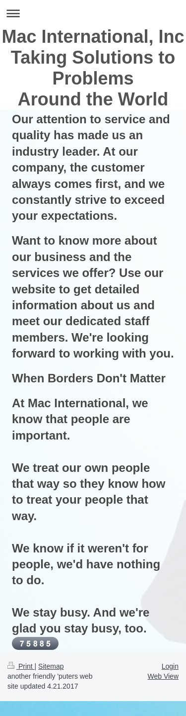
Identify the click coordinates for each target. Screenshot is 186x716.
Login (170, 666)
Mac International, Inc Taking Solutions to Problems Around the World (92, 67)
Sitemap (50, 666)
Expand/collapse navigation (93, 13)
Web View (163, 676)
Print (21, 666)
